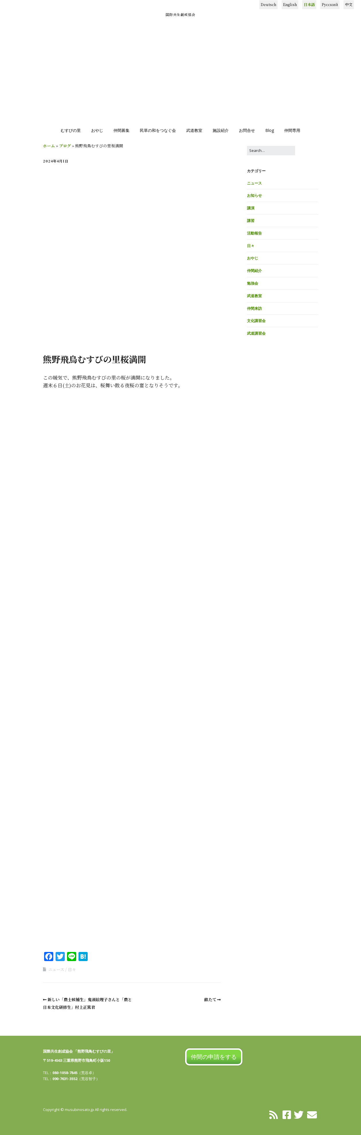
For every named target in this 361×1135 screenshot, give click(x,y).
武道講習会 (256, 333)
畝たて (210, 999)
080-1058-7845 (64, 1072)
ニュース (56, 969)
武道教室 (194, 130)
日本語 (309, 4)
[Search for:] (271, 150)
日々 (72, 969)
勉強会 (252, 283)
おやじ (97, 130)
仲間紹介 (254, 270)
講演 (250, 208)
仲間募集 (121, 130)
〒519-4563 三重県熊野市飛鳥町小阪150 (76, 1060)
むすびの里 (71, 130)
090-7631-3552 (64, 1078)
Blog (269, 130)
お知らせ (254, 195)
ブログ (65, 145)
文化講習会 (256, 320)
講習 (250, 220)
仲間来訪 (254, 308)
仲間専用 (292, 130)
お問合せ (247, 130)
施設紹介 (221, 130)
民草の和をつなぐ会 (158, 130)
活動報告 (254, 233)
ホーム (49, 145)
